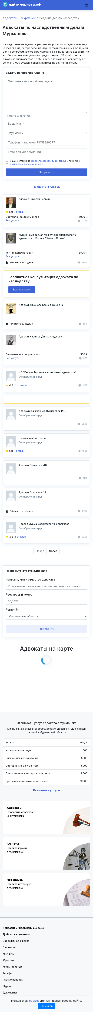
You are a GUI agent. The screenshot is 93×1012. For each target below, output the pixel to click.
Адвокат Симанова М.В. (33, 465)
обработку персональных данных (49, 161)
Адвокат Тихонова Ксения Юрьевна (41, 304)
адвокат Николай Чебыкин (35, 198)
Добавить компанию (16, 934)
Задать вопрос (22, 289)
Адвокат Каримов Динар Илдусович (41, 336)
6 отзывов (21, 385)
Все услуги (12, 220)
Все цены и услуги (46, 790)
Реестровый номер (19, 594)
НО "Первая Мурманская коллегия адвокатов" (47, 372)
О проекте (9, 947)
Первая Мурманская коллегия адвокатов (44, 523)
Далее (53, 551)
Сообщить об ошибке (16, 940)
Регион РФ (13, 609)
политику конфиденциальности (26, 164)
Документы (10, 992)
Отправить (46, 172)
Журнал (7, 986)
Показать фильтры (46, 186)
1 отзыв (19, 211)
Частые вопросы (13, 979)
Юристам (8, 960)
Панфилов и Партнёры (32, 438)
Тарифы (7, 973)
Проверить (46, 629)
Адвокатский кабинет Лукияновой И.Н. (42, 410)
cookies (34, 1000)
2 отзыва (20, 536)
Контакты (8, 953)
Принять (47, 1006)
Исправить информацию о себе (23, 927)
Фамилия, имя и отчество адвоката (30, 579)
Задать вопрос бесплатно (25, 72)
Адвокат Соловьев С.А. (33, 492)
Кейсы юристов (12, 966)
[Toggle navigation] (86, 5)
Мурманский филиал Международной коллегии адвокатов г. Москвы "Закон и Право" (48, 236)
